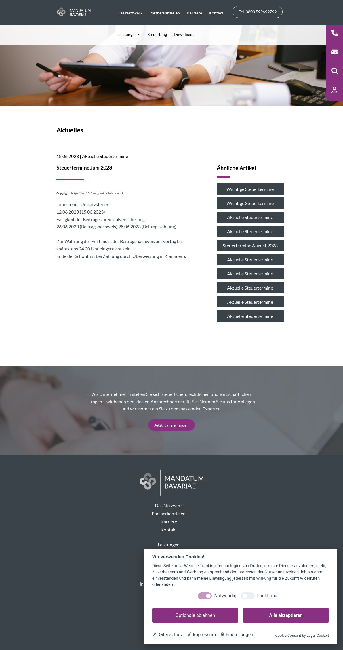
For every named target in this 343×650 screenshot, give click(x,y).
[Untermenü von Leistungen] (129, 34)
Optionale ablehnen (195, 615)
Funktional (267, 595)
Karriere (169, 521)
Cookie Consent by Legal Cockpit (302, 635)
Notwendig (225, 595)
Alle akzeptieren (285, 615)
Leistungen (169, 544)
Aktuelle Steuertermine (250, 217)
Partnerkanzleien (169, 513)
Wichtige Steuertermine (250, 189)
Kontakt (169, 529)
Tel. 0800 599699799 (258, 11)
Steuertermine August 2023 (250, 245)
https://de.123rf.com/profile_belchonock (97, 193)
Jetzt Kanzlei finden (171, 425)
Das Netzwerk (169, 505)
